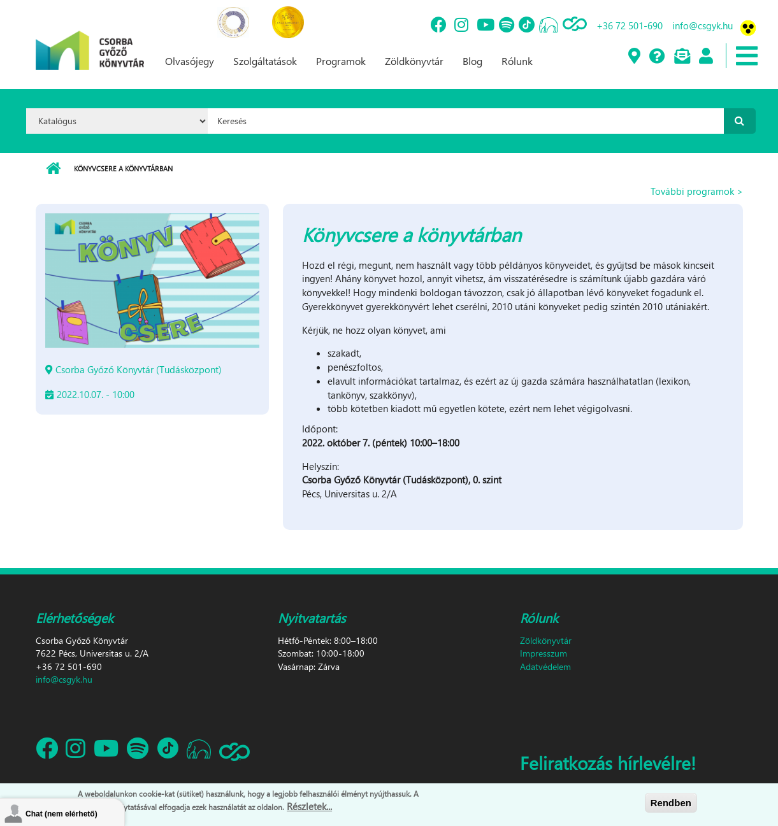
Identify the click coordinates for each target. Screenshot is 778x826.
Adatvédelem (545, 666)
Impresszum (543, 653)
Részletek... (309, 806)
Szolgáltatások (265, 61)
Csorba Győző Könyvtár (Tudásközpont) (138, 369)
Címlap (53, 169)
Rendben (671, 802)
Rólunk (517, 61)
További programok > (697, 191)
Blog (472, 61)
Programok (341, 61)
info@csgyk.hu (702, 25)
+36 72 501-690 (629, 25)
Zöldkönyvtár (414, 61)
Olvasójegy (189, 61)
